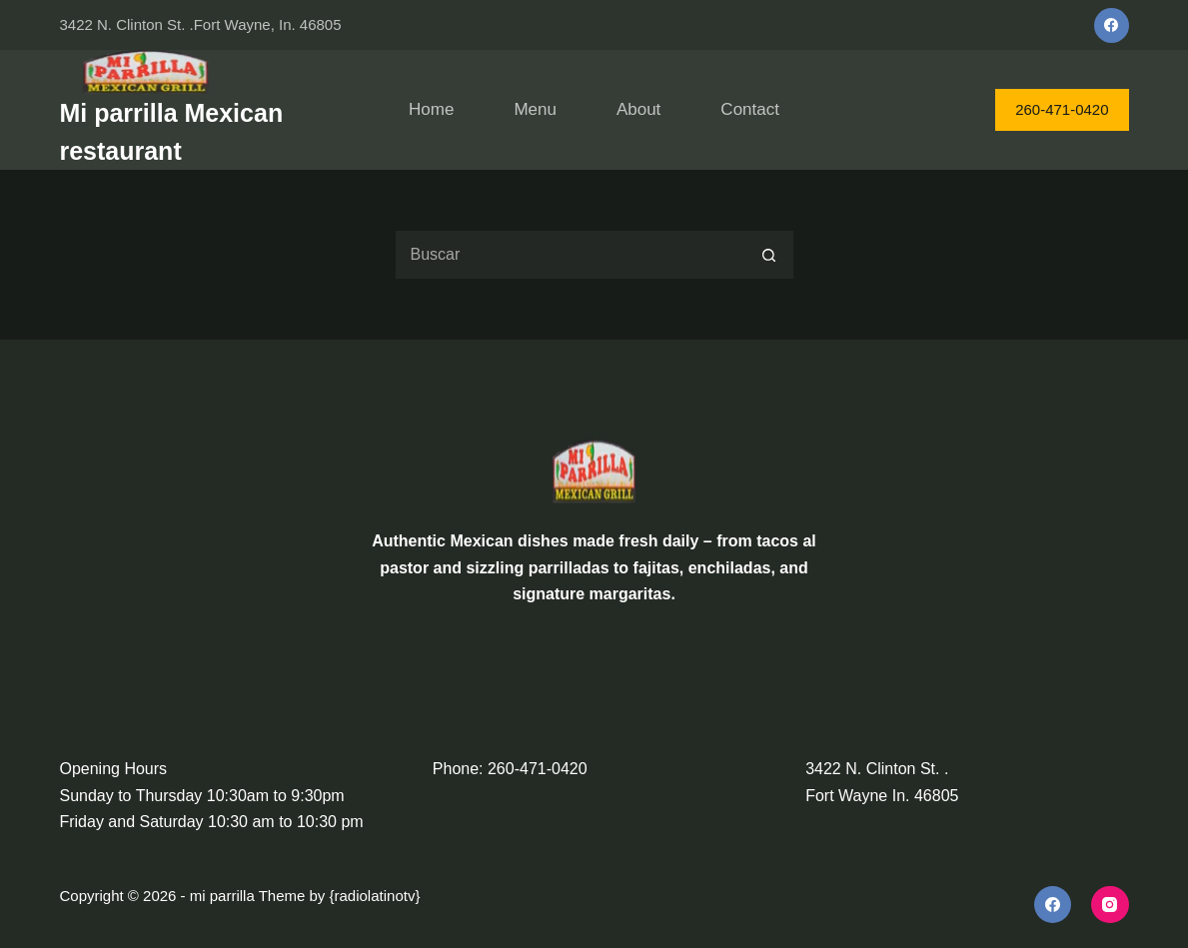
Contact (749, 109)
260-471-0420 (1061, 109)
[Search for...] (569, 255)
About (638, 109)
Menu (535, 109)
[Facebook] (1111, 25)
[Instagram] (1110, 905)
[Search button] (769, 255)
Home (431, 109)
